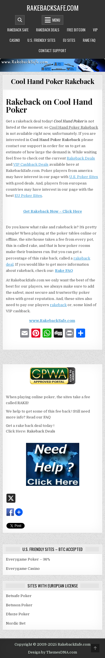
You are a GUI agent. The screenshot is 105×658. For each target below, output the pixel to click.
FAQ (47, 417)
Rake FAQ (89, 40)
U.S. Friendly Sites (41, 40)
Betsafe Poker (19, 596)
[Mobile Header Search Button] (20, 20)
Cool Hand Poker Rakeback (52, 81)
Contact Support (52, 50)
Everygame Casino (23, 568)
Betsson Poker (19, 605)
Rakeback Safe (18, 30)
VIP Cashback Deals (30, 164)
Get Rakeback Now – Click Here (52, 211)
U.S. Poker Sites (83, 177)
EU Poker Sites (28, 195)
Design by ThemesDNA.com (52, 652)
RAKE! (23, 403)
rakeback (58, 305)
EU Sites (69, 40)
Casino (15, 40)
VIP (95, 30)
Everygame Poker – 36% (28, 559)
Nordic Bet (15, 623)
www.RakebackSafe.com (52, 320)
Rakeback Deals (47, 30)
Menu (56, 20)
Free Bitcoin (76, 30)
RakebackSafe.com (53, 8)
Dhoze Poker (18, 614)
